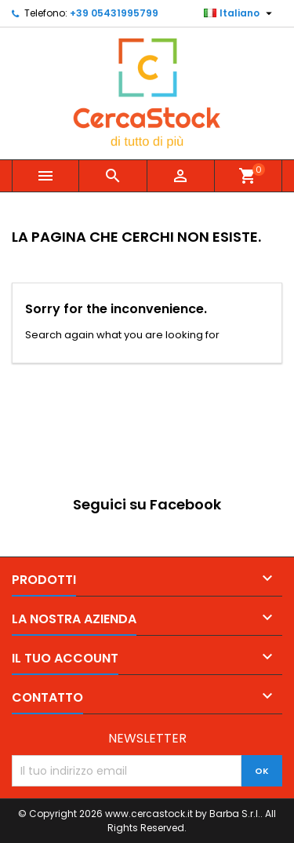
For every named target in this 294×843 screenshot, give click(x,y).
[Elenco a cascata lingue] (240, 13)
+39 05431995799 (114, 13)
